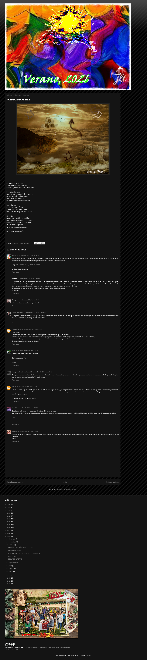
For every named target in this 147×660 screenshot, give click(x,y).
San (13, 431)
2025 (9, 507)
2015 (9, 536)
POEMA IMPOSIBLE (15, 550)
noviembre (12, 542)
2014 (9, 575)
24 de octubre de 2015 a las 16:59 (28, 255)
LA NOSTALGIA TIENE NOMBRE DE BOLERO (24, 553)
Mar (13, 408)
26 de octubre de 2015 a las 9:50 (27, 351)
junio (10, 566)
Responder (15, 272)
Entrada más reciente (15, 482)
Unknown (15, 330)
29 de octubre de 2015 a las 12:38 (26, 408)
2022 (9, 516)
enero (11, 571)
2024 (9, 510)
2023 (9, 513)
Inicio (65, 482)
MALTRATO (12, 556)
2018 (9, 528)
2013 (9, 578)
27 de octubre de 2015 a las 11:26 (26, 387)
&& (13, 387)
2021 (9, 519)
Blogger (88, 655)
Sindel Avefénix (17, 313)
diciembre (12, 539)
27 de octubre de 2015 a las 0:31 (41, 372)
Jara (13, 351)
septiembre (12, 563)
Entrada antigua (112, 482)
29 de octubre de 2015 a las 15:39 (26, 431)
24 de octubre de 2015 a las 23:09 (28, 300)
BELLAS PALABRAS (15, 559)
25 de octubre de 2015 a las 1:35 (35, 313)
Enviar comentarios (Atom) (67, 489)
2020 (9, 522)
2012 (9, 581)
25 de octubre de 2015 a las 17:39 (30, 330)
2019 (9, 525)
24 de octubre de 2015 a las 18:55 (30, 279)
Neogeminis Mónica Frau (21, 372)
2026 (9, 504)
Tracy (14, 300)
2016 (9, 533)
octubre (11, 545)
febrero (11, 568)
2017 (9, 530)
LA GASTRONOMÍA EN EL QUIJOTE (20, 547)
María (14, 255)
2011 (9, 584)
